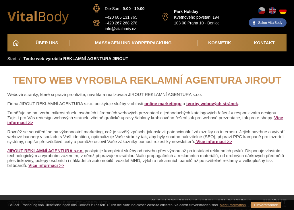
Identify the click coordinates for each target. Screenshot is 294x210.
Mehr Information (233, 205)
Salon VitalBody (270, 23)
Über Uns (47, 42)
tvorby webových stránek (212, 103)
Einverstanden (266, 205)
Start (12, 58)
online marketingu (162, 103)
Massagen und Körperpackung (133, 42)
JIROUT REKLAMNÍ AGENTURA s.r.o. (45, 150)
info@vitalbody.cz (120, 28)
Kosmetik (219, 42)
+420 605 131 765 (121, 17)
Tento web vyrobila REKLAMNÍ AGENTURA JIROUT (75, 58)
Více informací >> (213, 141)
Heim (16, 42)
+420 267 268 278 (121, 23)
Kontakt (264, 42)
